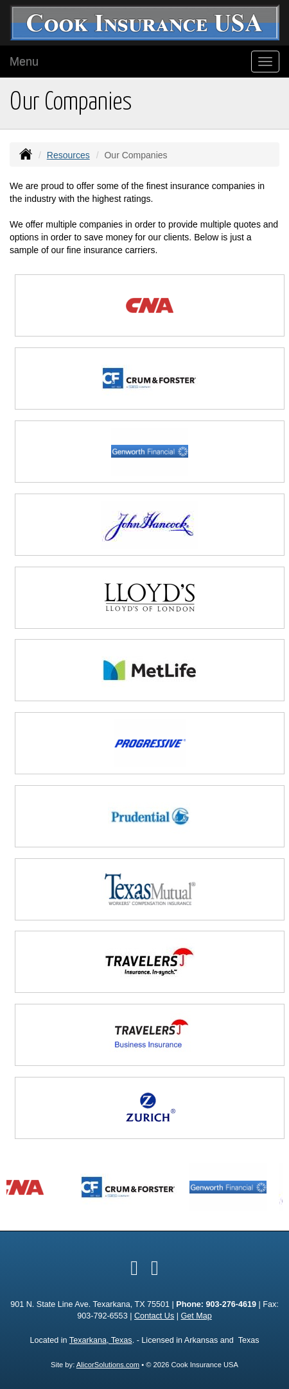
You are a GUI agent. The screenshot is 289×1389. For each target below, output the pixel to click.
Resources (68, 155)
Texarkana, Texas (100, 1340)
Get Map (195, 1315)
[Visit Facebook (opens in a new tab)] (134, 1267)
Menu (24, 61)
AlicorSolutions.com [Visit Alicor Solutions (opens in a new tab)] (107, 1364)
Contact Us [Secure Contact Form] (154, 1315)
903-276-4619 (231, 1304)
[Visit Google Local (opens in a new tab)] (154, 1267)
